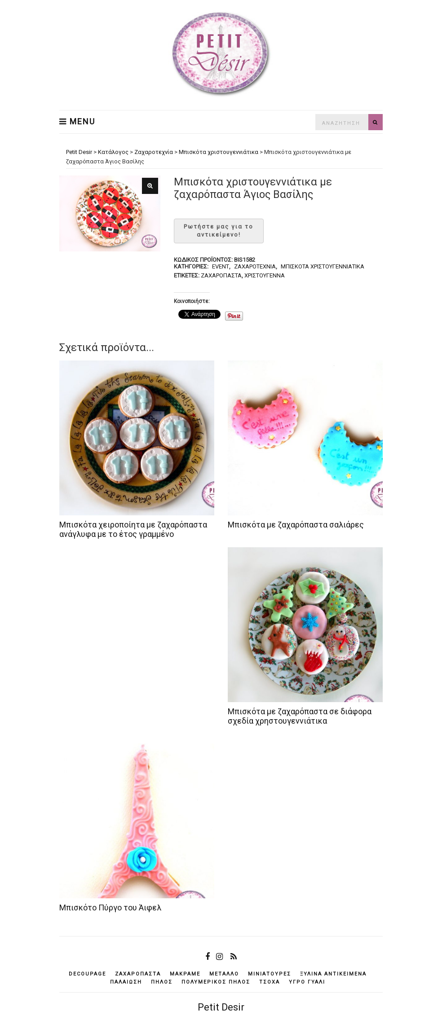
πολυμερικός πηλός (215, 982)
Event (220, 266)
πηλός (161, 982)
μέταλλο (224, 974)
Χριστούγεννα (264, 275)
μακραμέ (185, 974)
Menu (77, 122)
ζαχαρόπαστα (221, 275)
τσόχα (269, 982)
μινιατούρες (269, 974)
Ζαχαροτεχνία (255, 266)
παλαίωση (126, 982)
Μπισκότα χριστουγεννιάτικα (322, 266)
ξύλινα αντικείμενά (333, 974)
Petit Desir (221, 1007)
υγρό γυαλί (307, 982)
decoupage (87, 974)
